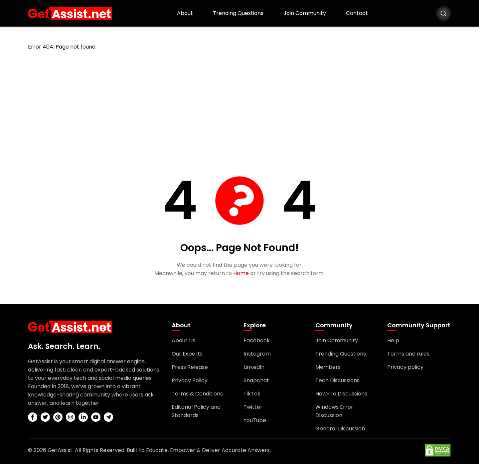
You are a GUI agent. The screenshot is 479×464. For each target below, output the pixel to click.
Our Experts (187, 354)
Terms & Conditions (197, 394)
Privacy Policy (190, 381)
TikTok (251, 394)
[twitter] (45, 417)
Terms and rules (408, 354)
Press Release (190, 367)
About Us (183, 341)
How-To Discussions (341, 394)
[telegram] (108, 417)
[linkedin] (83, 417)
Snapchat (256, 381)
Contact (357, 13)
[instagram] (70, 417)
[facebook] (32, 417)
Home (241, 273)
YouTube (254, 420)
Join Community (304, 13)
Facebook (256, 341)
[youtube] (95, 417)
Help (393, 341)
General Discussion (340, 429)
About (185, 13)
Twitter (252, 407)
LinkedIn (253, 367)
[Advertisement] (239, 106)
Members (328, 367)
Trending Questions (238, 13)
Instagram (257, 354)
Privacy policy (405, 367)
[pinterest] (58, 417)
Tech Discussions (337, 381)
